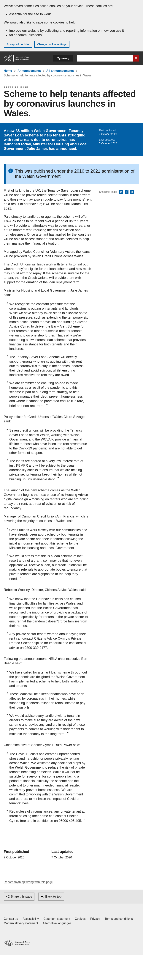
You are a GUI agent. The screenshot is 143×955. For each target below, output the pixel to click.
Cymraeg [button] (63, 58)
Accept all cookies (18, 44)
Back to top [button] (53, 896)
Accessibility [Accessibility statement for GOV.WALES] (31, 918)
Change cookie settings (51, 44)
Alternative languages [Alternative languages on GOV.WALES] (57, 923)
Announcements (29, 70)
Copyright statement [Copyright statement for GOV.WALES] (57, 918)
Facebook (126, 192)
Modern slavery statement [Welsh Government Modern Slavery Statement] (21, 923)
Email (132, 192)
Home (8, 70)
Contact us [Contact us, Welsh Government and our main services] (11, 918)
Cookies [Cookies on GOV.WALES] (80, 918)
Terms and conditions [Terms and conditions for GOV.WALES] (119, 918)
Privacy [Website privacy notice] (95, 918)
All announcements (60, 70)
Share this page (21, 896)
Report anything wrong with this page (28, 882)
